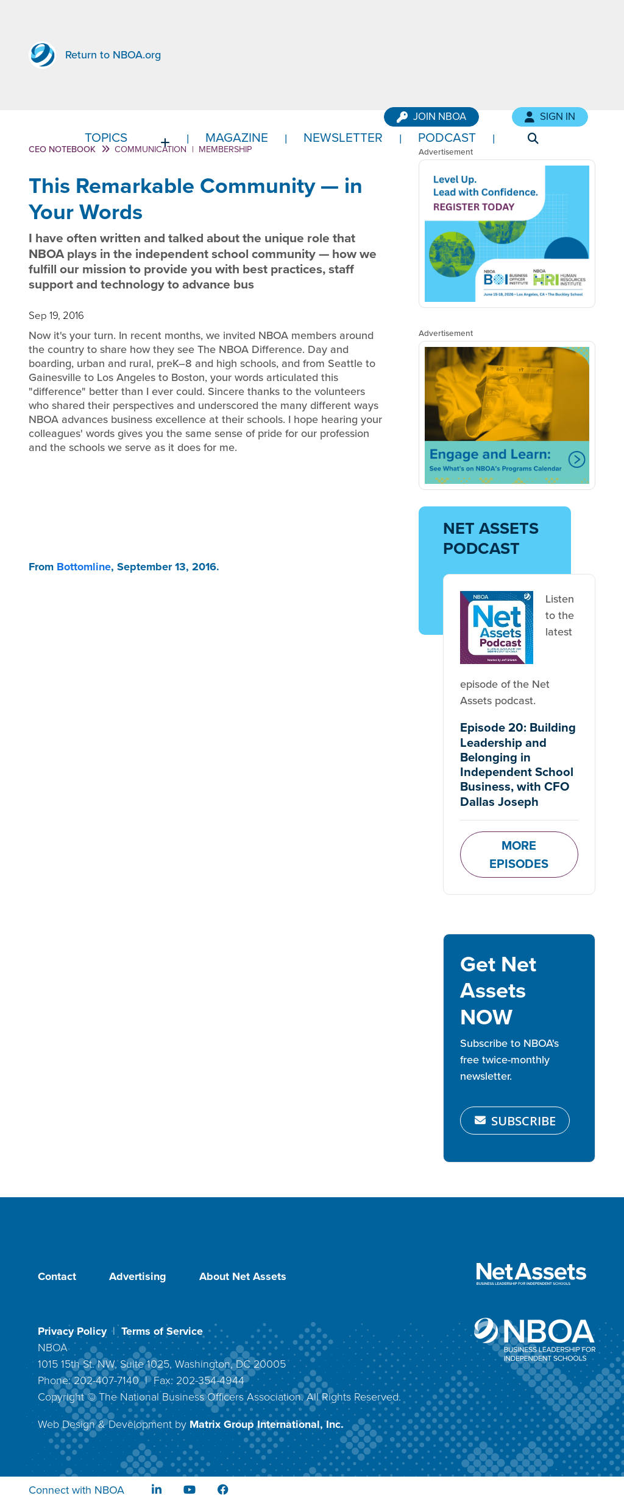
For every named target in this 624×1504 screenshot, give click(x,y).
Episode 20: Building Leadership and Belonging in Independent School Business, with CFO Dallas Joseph (518, 764)
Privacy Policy (72, 1331)
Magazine (236, 137)
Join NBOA (431, 116)
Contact (57, 1276)
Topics (106, 137)
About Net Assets (242, 1276)
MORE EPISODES (518, 854)
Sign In (550, 116)
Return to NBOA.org (113, 55)
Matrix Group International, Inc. (267, 1424)
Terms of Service (162, 1331)
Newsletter (343, 137)
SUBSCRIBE (515, 1120)
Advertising (137, 1276)
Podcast (447, 137)
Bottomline (84, 567)
